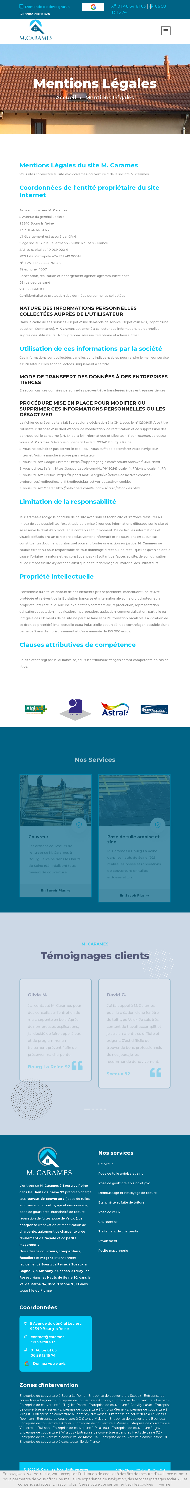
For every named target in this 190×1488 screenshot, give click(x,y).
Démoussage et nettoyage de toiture (127, 1193)
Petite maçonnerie (113, 1251)
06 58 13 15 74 (43, 1355)
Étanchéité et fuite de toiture (121, 1202)
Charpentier (108, 1222)
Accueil (66, 97)
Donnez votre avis (49, 1364)
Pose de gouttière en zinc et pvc (124, 1183)
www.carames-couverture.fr (87, 174)
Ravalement (107, 1241)
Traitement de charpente (118, 1231)
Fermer (165, 1484)
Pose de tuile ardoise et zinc (120, 1174)
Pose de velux (109, 1212)
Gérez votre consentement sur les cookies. (116, 1484)
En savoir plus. (64, 1484)
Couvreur (105, 1164)
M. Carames (45, 1469)
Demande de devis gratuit (44, 7)
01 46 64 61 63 (128, 6)
